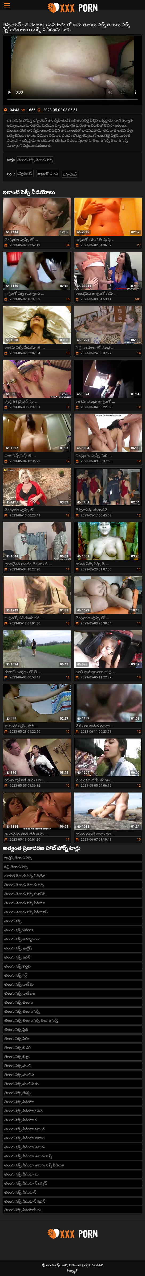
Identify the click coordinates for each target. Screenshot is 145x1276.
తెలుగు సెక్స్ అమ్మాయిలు (22, 939)
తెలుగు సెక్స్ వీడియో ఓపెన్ (23, 1111)
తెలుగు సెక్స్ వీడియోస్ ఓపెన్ (24, 1201)
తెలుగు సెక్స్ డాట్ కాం (19, 993)
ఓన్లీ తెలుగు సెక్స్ (16, 867)
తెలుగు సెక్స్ (13, 921)
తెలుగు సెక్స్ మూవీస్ (19, 1075)
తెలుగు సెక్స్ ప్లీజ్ (16, 1029)
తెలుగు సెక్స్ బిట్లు (17, 1056)
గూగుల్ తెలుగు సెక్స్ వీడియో (24, 876)
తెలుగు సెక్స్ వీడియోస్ (20, 1192)
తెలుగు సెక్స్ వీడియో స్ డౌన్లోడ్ (25, 1183)
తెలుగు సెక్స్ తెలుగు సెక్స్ (35, 160)
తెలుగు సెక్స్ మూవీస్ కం (21, 1084)
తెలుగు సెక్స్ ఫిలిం (17, 1038)
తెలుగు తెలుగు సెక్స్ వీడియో (24, 903)
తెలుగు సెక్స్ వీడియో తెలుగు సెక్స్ (28, 1156)
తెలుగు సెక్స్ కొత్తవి (17, 966)
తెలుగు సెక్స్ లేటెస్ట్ (17, 1093)
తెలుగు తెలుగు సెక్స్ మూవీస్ (24, 894)
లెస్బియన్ (70, 174)
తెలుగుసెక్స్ (53, 1265)
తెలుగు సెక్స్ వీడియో (19, 1102)
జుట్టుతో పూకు (47, 173)
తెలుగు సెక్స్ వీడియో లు (21, 1174)
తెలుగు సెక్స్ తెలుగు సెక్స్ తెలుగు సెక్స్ (31, 1020)
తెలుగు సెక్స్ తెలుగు (18, 1002)
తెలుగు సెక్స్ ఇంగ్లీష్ (18, 948)
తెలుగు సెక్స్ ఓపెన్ (17, 957)
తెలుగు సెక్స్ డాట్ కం (19, 984)
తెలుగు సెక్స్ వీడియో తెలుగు (24, 1147)
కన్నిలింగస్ (25, 173)
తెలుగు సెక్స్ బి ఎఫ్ (17, 1047)
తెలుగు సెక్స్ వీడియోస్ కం (22, 1210)
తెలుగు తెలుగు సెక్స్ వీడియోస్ (26, 912)
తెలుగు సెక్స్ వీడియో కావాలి (24, 1138)
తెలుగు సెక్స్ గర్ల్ (15, 975)
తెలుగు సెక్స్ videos (18, 930)
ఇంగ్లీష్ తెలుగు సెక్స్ (18, 858)
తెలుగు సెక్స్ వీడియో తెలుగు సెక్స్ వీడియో (34, 1165)
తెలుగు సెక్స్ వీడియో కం (21, 1120)
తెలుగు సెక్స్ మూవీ (17, 1066)
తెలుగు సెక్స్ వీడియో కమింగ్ (24, 1129)
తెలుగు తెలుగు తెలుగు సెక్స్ (24, 885)
